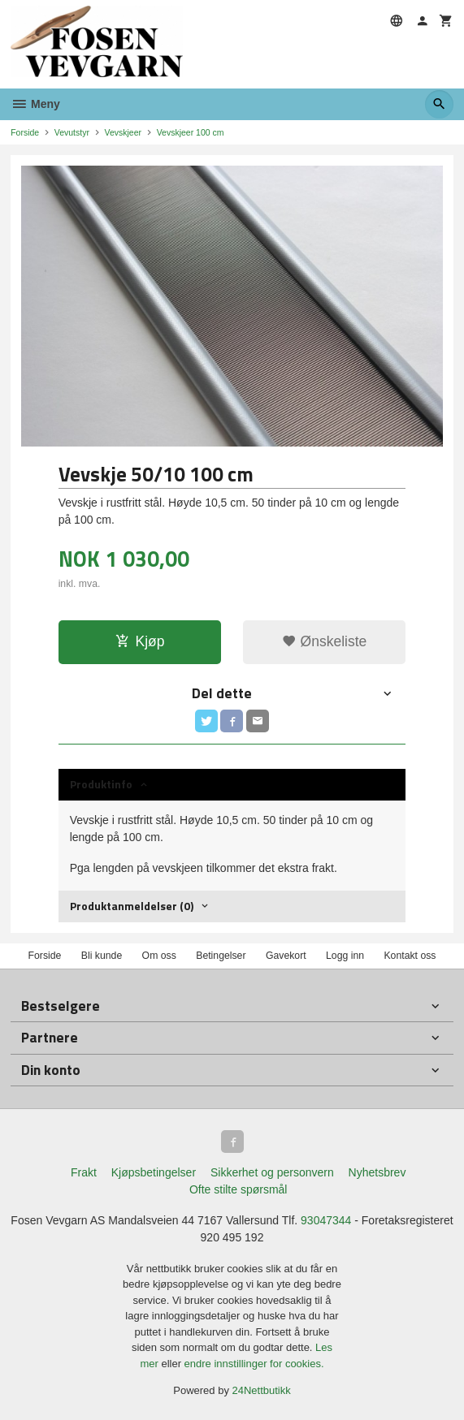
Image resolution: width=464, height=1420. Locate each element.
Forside (25, 132)
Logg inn (345, 955)
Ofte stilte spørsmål (238, 1189)
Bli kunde (101, 955)
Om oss (159, 955)
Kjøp (140, 641)
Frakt (84, 1172)
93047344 (326, 1220)
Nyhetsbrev (377, 1172)
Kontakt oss (410, 955)
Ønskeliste (324, 641)
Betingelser (220, 955)
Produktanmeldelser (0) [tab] (131, 905)
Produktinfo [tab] (101, 783)
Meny (35, 103)
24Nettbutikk (261, 1390)
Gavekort (286, 955)
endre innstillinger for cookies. (254, 1363)
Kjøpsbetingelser (153, 1172)
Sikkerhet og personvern (272, 1172)
